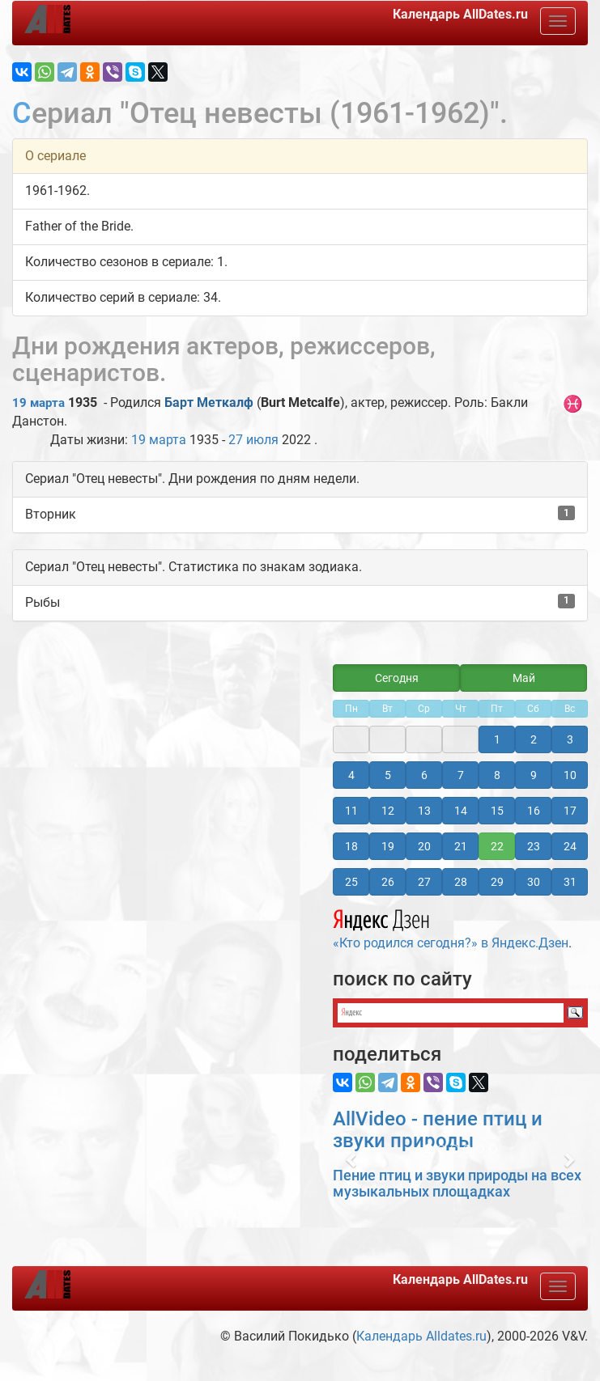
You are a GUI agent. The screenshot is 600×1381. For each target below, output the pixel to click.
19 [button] (387, 846)
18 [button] (351, 846)
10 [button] (570, 775)
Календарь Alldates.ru (421, 1336)
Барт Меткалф (208, 402)
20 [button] (424, 846)
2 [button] (533, 739)
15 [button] (497, 810)
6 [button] (424, 775)
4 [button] (351, 775)
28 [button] (460, 881)
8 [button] (497, 775)
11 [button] (351, 810)
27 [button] (424, 881)
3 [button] (570, 739)
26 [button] (387, 881)
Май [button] (524, 677)
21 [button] (460, 846)
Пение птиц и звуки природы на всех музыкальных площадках (457, 1183)
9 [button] (533, 775)
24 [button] (570, 846)
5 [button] (388, 775)
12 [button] (387, 810)
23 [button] (533, 846)
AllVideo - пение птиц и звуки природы (438, 1129)
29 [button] (497, 881)
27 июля (253, 439)
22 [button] (497, 846)
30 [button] (533, 881)
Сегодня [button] (397, 677)
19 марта (38, 403)
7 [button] (460, 775)
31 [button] (570, 881)
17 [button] (570, 810)
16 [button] (533, 810)
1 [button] (497, 739)
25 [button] (351, 881)
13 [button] (424, 810)
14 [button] (460, 810)
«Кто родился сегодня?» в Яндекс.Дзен (450, 927)
